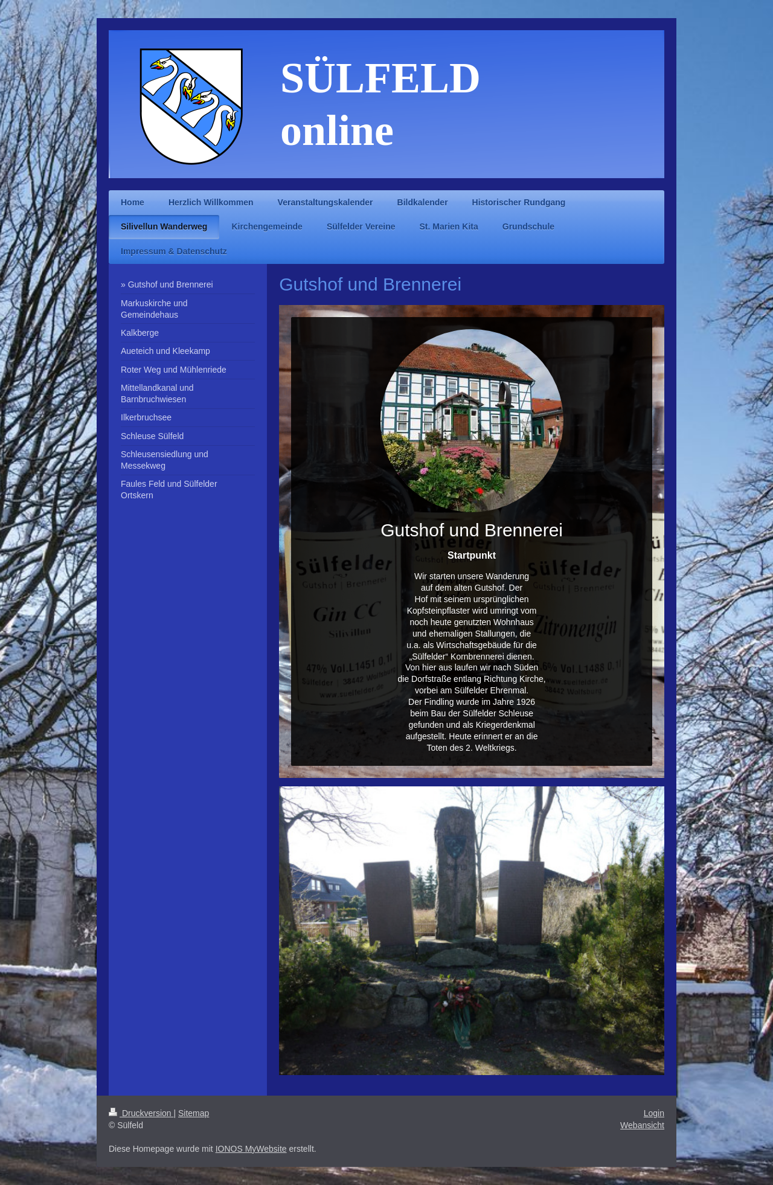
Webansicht (642, 1125)
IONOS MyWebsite (251, 1149)
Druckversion (141, 1113)
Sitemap (193, 1113)
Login (654, 1113)
